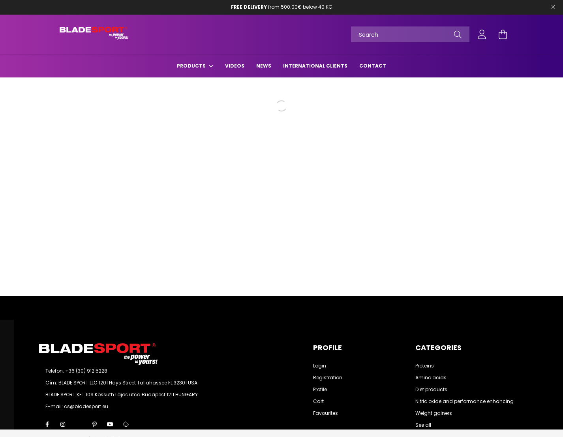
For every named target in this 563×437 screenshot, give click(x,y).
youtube (110, 424)
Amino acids (431, 377)
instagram (63, 424)
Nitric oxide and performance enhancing (464, 401)
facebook (47, 424)
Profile (320, 389)
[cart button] (502, 34)
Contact (372, 65)
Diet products (431, 389)
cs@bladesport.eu (86, 406)
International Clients (315, 65)
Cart (318, 401)
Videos (234, 65)
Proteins (424, 366)
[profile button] (482, 34)
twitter (78, 424)
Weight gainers (433, 413)
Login (319, 366)
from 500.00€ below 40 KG (281, 7)
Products (192, 65)
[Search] (410, 34)
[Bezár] (553, 7)
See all (423, 425)
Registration (327, 377)
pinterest (94, 424)
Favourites (325, 413)
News (263, 65)
